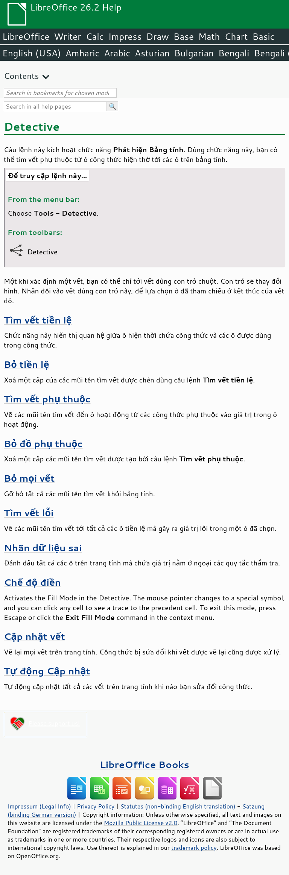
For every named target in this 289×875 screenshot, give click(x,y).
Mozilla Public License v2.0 (141, 823)
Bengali (233, 53)
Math (209, 36)
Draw (157, 36)
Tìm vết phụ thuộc (47, 398)
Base (183, 36)
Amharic (82, 53)
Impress (125, 36)
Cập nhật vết (34, 636)
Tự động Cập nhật (47, 670)
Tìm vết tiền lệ (38, 319)
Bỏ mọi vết (29, 478)
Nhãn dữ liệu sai (43, 547)
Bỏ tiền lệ (26, 364)
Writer (67, 36)
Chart (236, 36)
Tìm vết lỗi (28, 512)
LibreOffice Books (144, 764)
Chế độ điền (32, 582)
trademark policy (193, 847)
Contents (21, 76)
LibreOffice (25, 36)
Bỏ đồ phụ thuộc (43, 443)
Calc (95, 36)
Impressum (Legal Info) (39, 806)
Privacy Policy (95, 806)
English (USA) (31, 53)
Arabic (117, 53)
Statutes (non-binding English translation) (177, 806)
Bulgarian (194, 53)
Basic (263, 36)
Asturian (152, 53)
